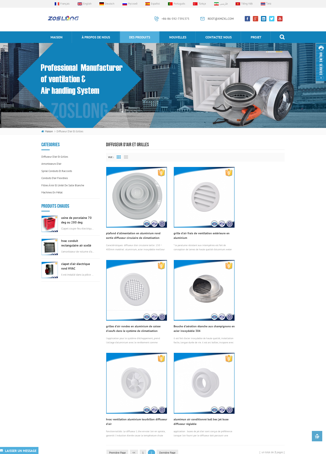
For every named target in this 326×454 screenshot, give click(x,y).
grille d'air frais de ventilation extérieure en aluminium (193, 229)
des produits (139, 37)
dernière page (169, 346)
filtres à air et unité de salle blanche (62, 185)
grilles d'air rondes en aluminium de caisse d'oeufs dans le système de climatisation (255, 229)
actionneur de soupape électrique (171, 405)
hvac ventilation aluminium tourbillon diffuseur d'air (191, 316)
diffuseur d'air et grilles (54, 156)
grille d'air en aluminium (166, 398)
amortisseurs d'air (51, 164)
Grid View (119, 157)
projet (256, 37)
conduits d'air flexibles (54, 178)
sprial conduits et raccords (56, 171)
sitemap (238, 449)
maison (57, 37)
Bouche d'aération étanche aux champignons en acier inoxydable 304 (130, 316)
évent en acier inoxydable (167, 419)
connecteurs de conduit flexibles (171, 391)
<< (134, 346)
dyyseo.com (223, 449)
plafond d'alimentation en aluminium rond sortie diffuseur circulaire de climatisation (133, 229)
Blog (115, 422)
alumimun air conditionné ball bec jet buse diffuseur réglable (252, 316)
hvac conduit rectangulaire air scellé (76, 243)
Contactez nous (218, 37)
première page (117, 346)
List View (126, 157)
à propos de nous (96, 37)
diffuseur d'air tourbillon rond (169, 412)
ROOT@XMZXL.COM (221, 19)
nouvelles (177, 37)
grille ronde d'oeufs (163, 426)
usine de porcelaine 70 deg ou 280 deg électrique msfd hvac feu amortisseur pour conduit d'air (77, 220)
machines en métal (52, 192)
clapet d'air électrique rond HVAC (75, 266)
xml (248, 449)
